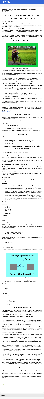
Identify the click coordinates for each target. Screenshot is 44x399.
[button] (3, 384)
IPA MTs (6, 2)
